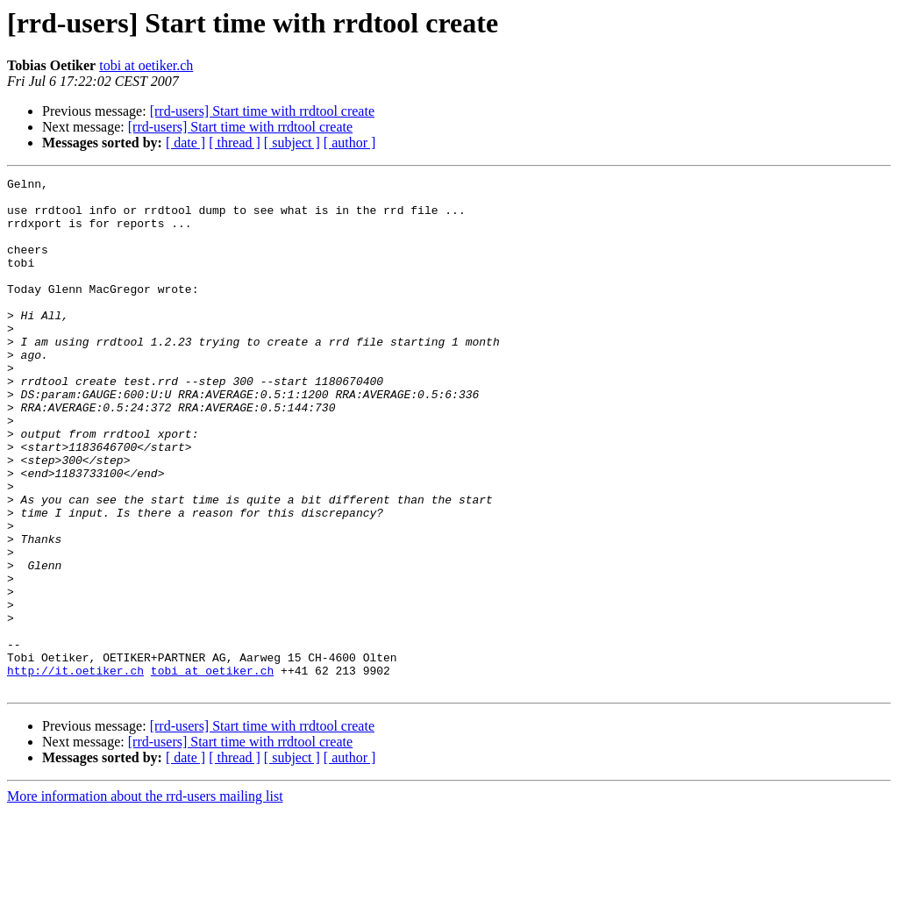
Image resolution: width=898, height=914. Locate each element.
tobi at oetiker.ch (146, 65)
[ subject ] (292, 142)
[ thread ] (234, 142)
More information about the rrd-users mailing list (145, 898)
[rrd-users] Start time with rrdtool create (262, 111)
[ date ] (185, 142)
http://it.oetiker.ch (75, 770)
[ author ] (350, 142)
